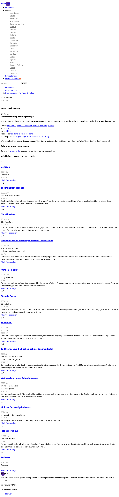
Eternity (8, 494)
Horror (12, 37)
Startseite (9, 7)
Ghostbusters (8, 214)
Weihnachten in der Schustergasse (19, 378)
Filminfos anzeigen (9, 180)
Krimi (12, 48)
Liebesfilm (14, 51)
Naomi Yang (44, 136)
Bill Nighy (17, 136)
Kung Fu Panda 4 (10, 269)
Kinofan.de (5, 3)
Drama (13, 26)
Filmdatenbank (11, 76)
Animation (14, 21)
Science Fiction (16, 65)
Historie (13, 35)
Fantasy (13, 32)
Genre (8, 10)
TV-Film (13, 70)
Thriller (12, 67)
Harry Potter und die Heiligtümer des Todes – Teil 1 (27, 240)
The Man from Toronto (12, 187)
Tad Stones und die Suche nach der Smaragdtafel (27, 349)
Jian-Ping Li (15, 134)
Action (12, 16)
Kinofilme (14, 40)
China (8, 131)
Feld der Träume (9, 430)
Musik (12, 57)
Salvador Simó (27, 134)
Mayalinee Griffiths (30, 136)
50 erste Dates (8, 296)
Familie (13, 29)
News (12, 62)
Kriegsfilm (14, 46)
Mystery (13, 59)
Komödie (13, 43)
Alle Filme (14, 18)
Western (13, 73)
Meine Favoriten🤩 (13, 78)
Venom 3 (5, 167)
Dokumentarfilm (17, 24)
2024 (7, 128)
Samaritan (6, 322)
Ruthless (5, 457)
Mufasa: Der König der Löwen (16, 407)
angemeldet (15, 151)
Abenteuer (14, 13)
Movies (13, 54)
